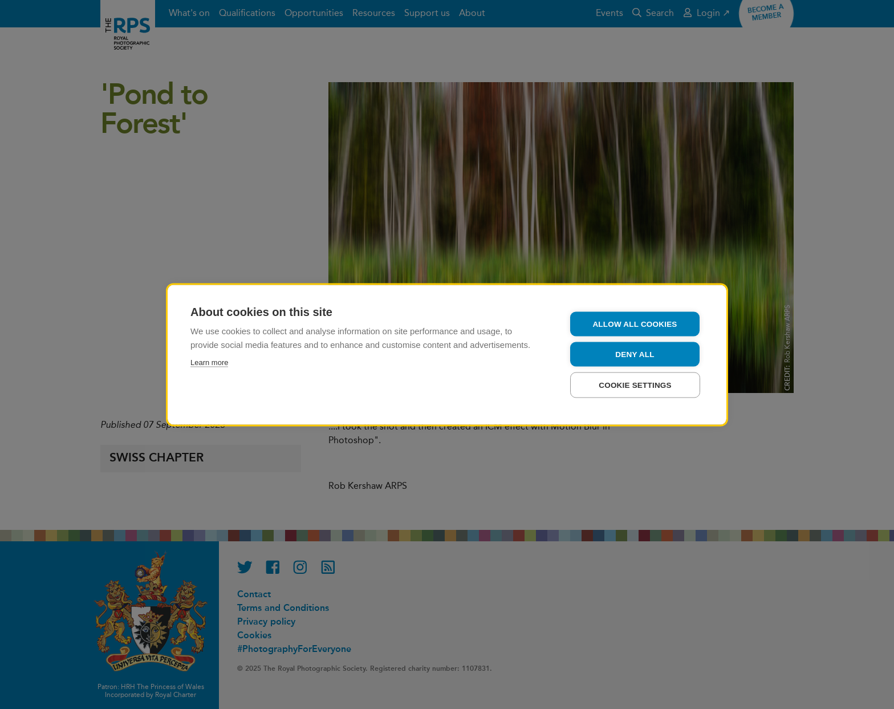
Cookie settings (635, 384)
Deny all (634, 354)
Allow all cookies (634, 323)
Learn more (209, 362)
